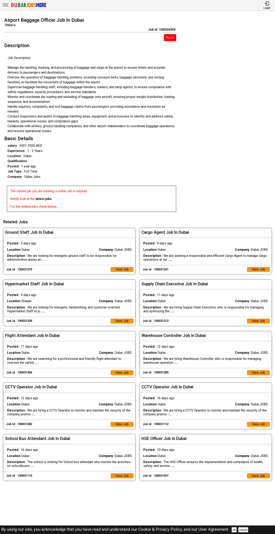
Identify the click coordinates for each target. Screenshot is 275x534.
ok (234, 529)
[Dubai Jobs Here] (28, 7)
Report (170, 37)
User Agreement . (214, 529)
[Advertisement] (229, 115)
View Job (122, 269)
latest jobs (44, 199)
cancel (243, 529)
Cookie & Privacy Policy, (161, 529)
